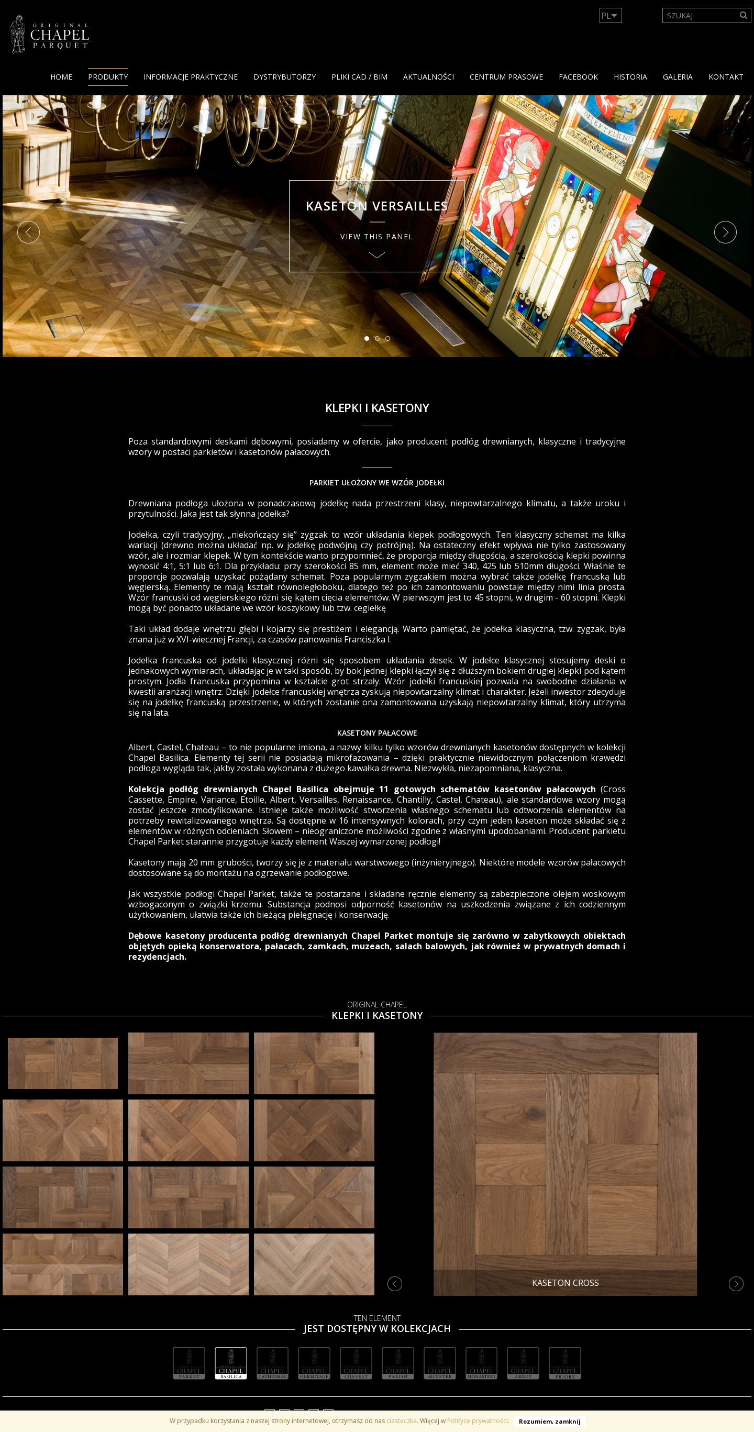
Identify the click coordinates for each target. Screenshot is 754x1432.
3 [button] (390, 341)
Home (61, 77)
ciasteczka (401, 1420)
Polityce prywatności (477, 1420)
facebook (578, 77)
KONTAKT (726, 77)
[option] (377, 226)
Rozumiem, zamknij (550, 1421)
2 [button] (380, 341)
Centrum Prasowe (506, 77)
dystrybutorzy (284, 77)
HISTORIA (630, 77)
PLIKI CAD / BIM (359, 77)
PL (606, 15)
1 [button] (369, 341)
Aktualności (428, 77)
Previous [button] (28, 232)
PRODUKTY (108, 77)
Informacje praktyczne (190, 77)
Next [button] (725, 232)
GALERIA (678, 77)
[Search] (744, 15)
